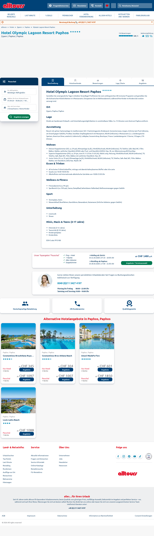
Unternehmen (64, 455)
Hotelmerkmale (75, 81)
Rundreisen (7, 469)
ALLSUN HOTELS (105, 16)
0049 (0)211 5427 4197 (69, 283)
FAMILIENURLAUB (142, 16)
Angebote (26, 370)
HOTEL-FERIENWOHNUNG (86, 15)
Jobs (60, 459)
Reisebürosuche (37, 469)
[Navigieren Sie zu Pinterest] (129, 456)
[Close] (152, 22)
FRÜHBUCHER (67, 16)
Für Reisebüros (36, 472)
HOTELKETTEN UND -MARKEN (124, 15)
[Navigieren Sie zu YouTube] (135, 456)
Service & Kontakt (37, 462)
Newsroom (63, 465)
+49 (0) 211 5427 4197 (77, 508)
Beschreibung (53, 81)
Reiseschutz (7, 475)
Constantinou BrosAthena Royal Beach (20, 355)
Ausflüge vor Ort (9, 472)
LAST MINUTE (30, 16)
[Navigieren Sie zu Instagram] (124, 456)
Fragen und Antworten (39, 459)
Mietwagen (7, 482)
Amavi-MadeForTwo (90, 355)
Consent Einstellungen (143, 516)
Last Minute (7, 462)
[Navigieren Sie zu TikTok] (140, 456)
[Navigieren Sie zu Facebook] (118, 456)
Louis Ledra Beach (11, 420)
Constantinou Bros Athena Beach (57, 355)
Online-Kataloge (37, 465)
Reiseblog (6, 465)
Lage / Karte (120, 81)
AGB (3, 516)
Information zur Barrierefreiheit (101, 516)
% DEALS (48, 16)
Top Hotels (7, 459)
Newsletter (63, 462)
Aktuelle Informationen (40, 455)
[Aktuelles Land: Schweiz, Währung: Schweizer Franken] (113, 5)
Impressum (31, 516)
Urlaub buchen (8, 455)
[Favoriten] (107, 5)
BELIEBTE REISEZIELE (11, 15)
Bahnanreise (7, 479)
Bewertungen (98, 81)
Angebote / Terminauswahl (136, 263)
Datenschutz (62, 516)
